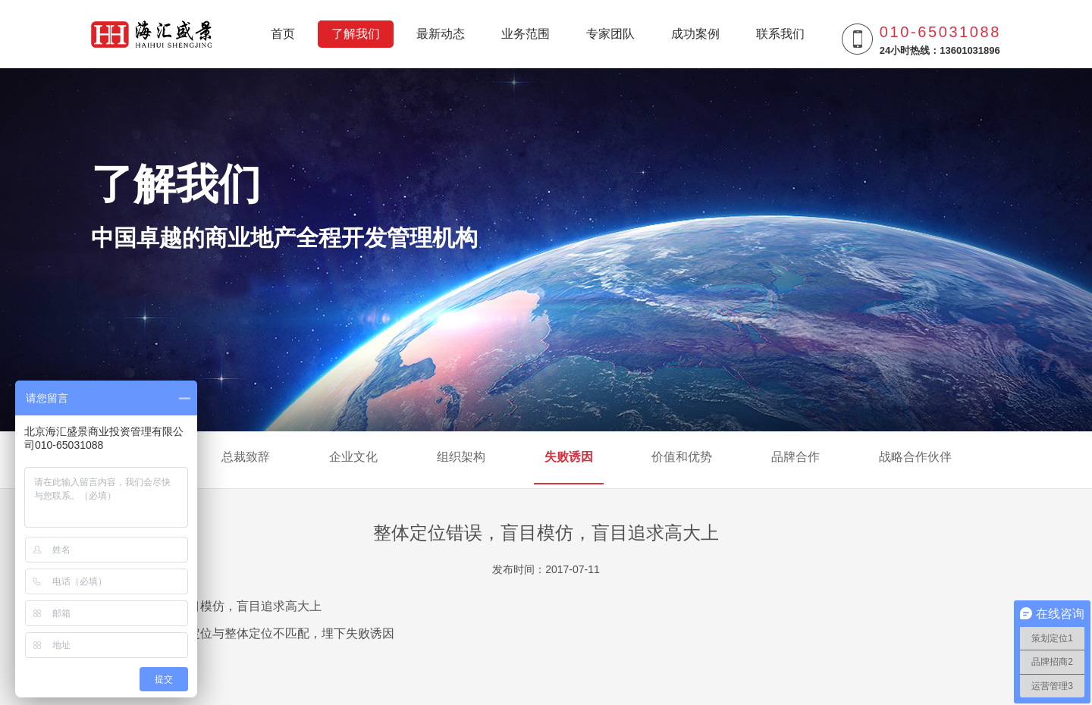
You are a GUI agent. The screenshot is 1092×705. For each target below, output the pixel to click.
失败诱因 (568, 459)
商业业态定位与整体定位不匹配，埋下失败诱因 (267, 633)
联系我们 (780, 33)
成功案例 (695, 33)
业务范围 (525, 33)
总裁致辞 (245, 459)
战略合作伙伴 (915, 459)
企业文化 (353, 459)
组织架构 (461, 459)
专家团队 (610, 33)
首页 (283, 33)
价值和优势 (681, 459)
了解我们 (355, 33)
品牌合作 (795, 459)
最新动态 (440, 33)
